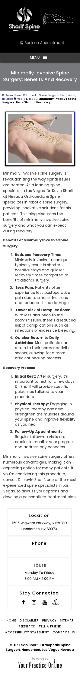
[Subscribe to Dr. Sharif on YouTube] (45, 603)
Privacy (49, 620)
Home (11, 620)
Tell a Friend (50, 626)
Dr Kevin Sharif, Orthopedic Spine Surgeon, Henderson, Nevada (39, 97)
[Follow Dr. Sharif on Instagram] (34, 603)
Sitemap (67, 620)
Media (21, 99)
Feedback (27, 626)
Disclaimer (29, 620)
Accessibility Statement (27, 632)
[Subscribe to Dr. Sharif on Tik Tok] (55, 603)
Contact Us (64, 632)
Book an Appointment (44, 42)
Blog (32, 99)
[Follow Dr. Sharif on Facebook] (23, 603)
